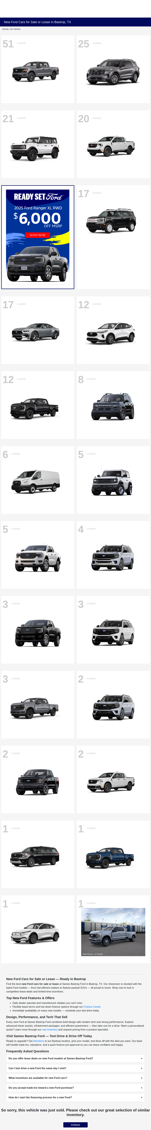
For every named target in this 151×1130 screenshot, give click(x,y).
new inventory (50, 1029)
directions (38, 1041)
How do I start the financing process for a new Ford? (40, 1097)
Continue (75, 1125)
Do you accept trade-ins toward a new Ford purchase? (41, 1087)
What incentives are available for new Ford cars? (38, 1078)
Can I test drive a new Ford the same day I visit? (37, 1068)
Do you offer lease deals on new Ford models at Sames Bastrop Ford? (51, 1058)
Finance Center (92, 1006)
